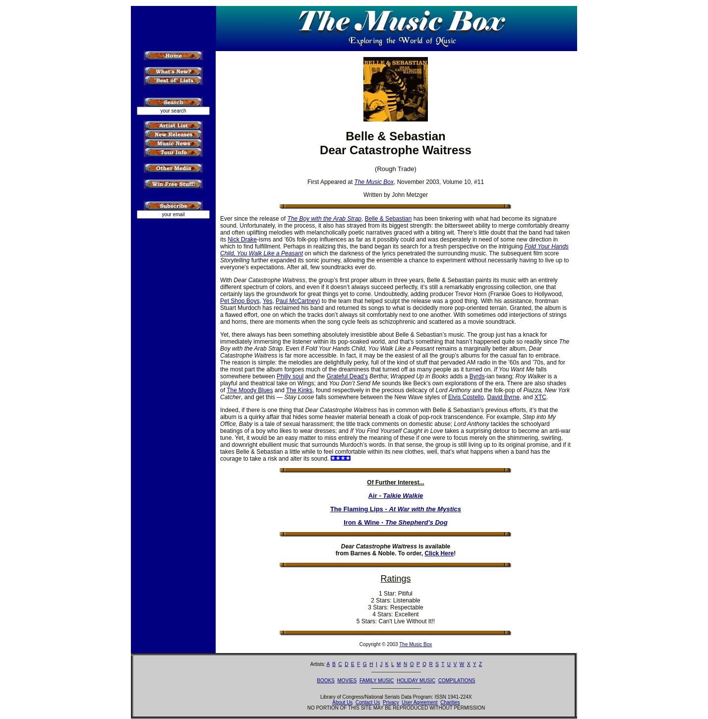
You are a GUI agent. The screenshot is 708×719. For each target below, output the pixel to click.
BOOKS (326, 680)
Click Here (439, 553)
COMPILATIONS (456, 680)
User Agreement (419, 702)
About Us (342, 702)
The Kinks (299, 390)
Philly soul (290, 376)
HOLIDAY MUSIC (416, 680)
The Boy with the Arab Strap (324, 218)
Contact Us (367, 702)
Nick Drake (242, 239)
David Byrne (503, 397)
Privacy (391, 702)
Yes (268, 301)
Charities (450, 702)
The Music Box (415, 644)
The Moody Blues (250, 390)
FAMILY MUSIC (376, 680)
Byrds (477, 376)
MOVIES (346, 680)
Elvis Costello (466, 397)
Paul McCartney (297, 301)
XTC (540, 397)
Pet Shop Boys (239, 301)
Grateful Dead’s (347, 376)
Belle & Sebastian (388, 218)
